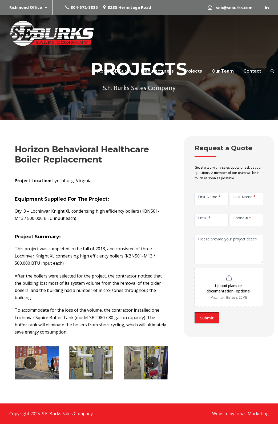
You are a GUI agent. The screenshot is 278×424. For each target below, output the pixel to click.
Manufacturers (157, 71)
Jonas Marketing (252, 414)
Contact (252, 71)
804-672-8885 (84, 7)
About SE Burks (114, 71)
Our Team (223, 71)
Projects (192, 71)
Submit (207, 317)
